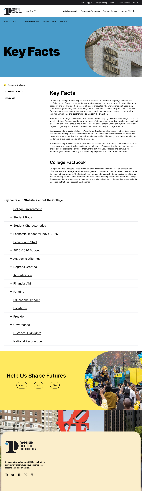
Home (6, 22)
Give (112, 3)
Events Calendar (123, 3)
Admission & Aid (71, 11)
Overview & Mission (49, 22)
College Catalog (101, 3)
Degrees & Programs (91, 11)
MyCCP (135, 3)
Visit (82, 3)
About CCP (127, 11)
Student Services (111, 11)
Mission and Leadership (31, 22)
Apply (89, 3)
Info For (29, 11)
